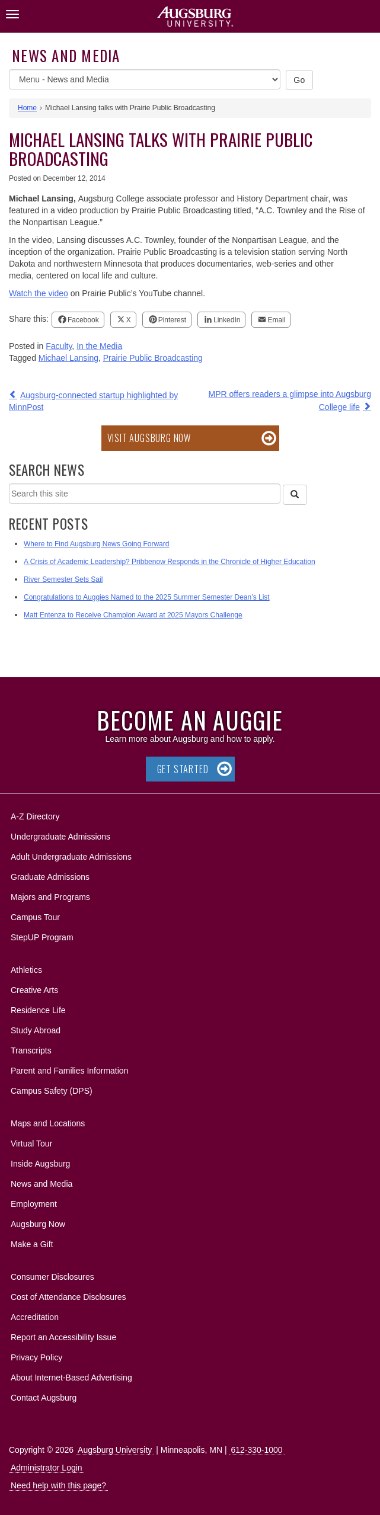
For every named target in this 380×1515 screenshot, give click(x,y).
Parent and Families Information (69, 1070)
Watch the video (38, 293)
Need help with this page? (58, 1485)
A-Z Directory (35, 816)
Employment (34, 1204)
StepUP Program (42, 937)
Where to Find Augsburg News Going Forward (96, 544)
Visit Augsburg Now (149, 438)
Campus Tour (35, 917)
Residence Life (38, 1010)
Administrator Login (46, 1467)
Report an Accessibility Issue (63, 1337)
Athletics (26, 970)
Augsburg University (115, 1450)
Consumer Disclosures (52, 1277)
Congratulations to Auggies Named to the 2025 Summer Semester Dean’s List (147, 597)
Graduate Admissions (50, 877)
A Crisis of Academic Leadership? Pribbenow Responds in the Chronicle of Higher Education (169, 562)
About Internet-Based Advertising (71, 1377)
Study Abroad (35, 1030)
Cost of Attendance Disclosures (68, 1297)
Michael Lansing (68, 358)
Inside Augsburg (40, 1163)
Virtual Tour (31, 1143)
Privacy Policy (36, 1357)
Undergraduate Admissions (60, 836)
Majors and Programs (50, 895)
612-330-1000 (256, 1450)
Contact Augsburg (43, 1397)
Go (299, 80)
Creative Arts (34, 990)
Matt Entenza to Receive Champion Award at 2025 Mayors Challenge (133, 615)
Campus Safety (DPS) (51, 1091)
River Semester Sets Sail (63, 579)
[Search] (294, 495)
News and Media (66, 55)
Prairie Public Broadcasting (153, 358)
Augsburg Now (38, 1224)
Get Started (183, 769)
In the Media (99, 346)
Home (27, 108)
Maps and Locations (48, 1123)
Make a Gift (32, 1244)
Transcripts (31, 1050)
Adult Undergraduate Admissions (71, 856)
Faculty (59, 346)
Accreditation (35, 1317)
